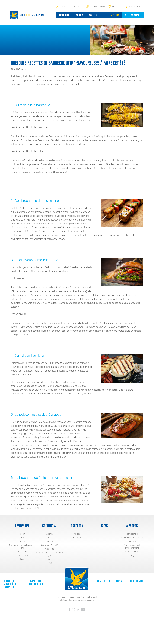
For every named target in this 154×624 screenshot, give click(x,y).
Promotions (22, 551)
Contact (61, 6)
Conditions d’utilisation (36, 582)
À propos (115, 15)
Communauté (131, 551)
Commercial (79, 15)
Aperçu (22, 534)
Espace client (132, 6)
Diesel (49, 537)
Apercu (77, 534)
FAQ (22, 559)
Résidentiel (64, 15)
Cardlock (93, 15)
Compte (77, 537)
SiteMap (119, 581)
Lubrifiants (49, 541)
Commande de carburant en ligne (22, 546)
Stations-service (133, 15)
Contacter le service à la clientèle (9, 584)
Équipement (22, 541)
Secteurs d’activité (49, 545)
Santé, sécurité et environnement (132, 546)
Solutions (49, 549)
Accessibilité (103, 581)
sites (104, 15)
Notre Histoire (131, 534)
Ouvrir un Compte (95, 6)
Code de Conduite (136, 581)
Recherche (76, 6)
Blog (132, 555)
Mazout (22, 537)
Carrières (132, 541)
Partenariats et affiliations (132, 537)
